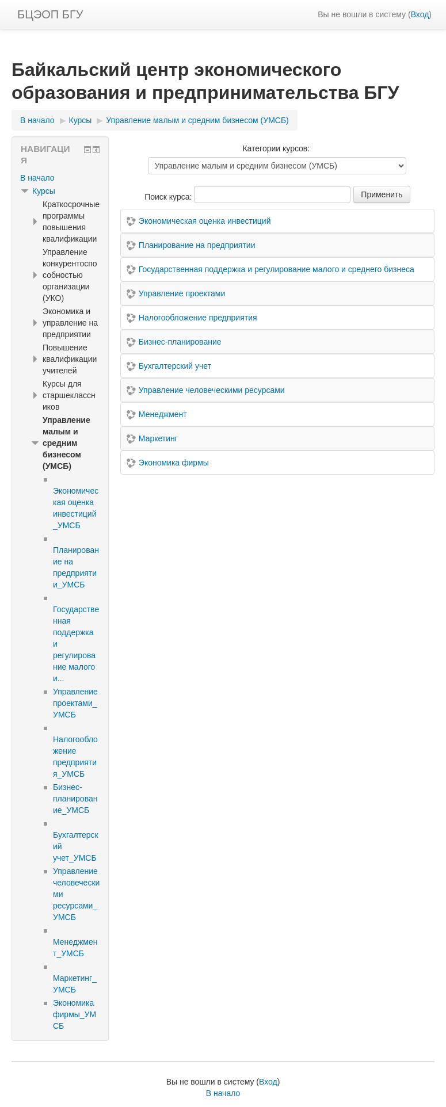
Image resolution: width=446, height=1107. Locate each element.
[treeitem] (60, 178)
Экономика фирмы (174, 462)
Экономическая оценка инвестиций (205, 221)
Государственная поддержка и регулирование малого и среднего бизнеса (276, 269)
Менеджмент (163, 414)
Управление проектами (182, 293)
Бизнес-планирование (180, 341)
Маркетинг (158, 438)
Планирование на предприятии (197, 245)
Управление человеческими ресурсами (212, 390)
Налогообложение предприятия (198, 317)
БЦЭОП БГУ (50, 14)
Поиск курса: (169, 196)
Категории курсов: (276, 148)
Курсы (43, 191)
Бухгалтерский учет (175, 366)
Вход (420, 14)
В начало (37, 177)
